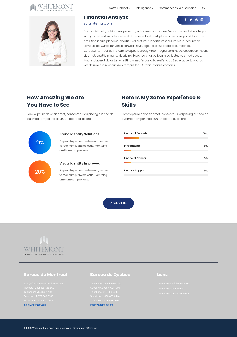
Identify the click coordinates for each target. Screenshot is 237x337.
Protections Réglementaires (174, 283)
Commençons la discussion (177, 8)
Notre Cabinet (120, 8)
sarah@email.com (98, 23)
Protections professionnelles (174, 293)
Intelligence (145, 8)
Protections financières (171, 288)
